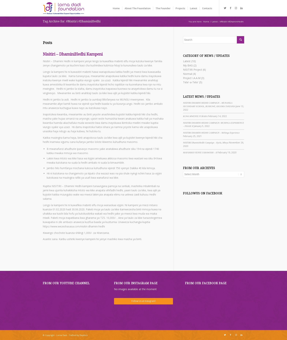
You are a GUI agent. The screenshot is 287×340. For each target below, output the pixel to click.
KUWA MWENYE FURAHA (195, 116)
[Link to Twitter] (225, 8)
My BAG (188, 65)
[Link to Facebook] (230, 8)
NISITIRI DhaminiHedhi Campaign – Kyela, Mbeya (205, 142)
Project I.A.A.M (191, 78)
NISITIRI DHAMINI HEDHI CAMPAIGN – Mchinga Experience (211, 132)
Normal (187, 74)
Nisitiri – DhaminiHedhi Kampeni (73, 54)
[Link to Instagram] (236, 8)
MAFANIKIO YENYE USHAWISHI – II (200, 152)
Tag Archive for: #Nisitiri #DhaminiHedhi (71, 21)
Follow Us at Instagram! (143, 301)
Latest (187, 61)
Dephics (83, 335)
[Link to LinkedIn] (241, 8)
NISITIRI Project (192, 69)
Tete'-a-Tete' (190, 82)
